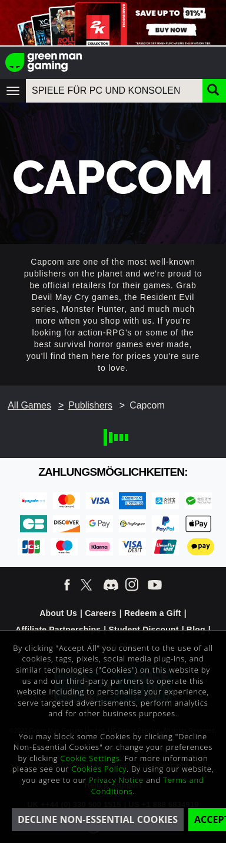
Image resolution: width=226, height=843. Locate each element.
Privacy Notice (116, 780)
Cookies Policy (99, 768)
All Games (29, 405)
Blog (196, 629)
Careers (101, 613)
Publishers (90, 405)
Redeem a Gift (152, 613)
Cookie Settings (90, 758)
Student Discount (144, 629)
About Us (58, 613)
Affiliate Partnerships (58, 629)
